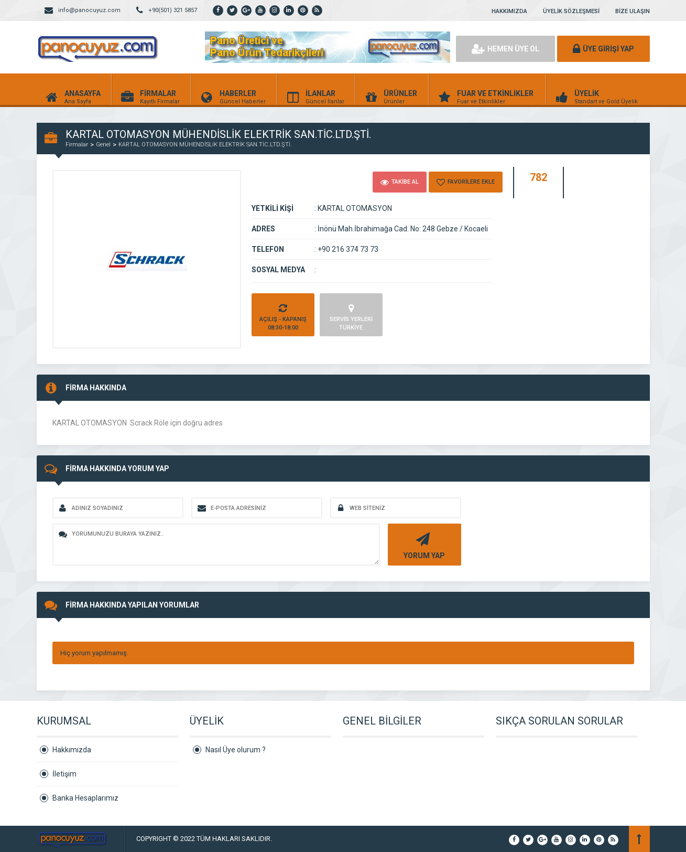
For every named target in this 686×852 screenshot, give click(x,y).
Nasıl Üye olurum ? (235, 750)
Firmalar (77, 144)
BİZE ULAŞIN (632, 11)
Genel (103, 144)
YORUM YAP (423, 545)
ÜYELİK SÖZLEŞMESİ (571, 11)
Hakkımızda (71, 750)
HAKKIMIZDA (509, 11)
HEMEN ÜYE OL (505, 49)
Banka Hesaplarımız (85, 798)
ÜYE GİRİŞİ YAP (603, 49)
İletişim (64, 774)
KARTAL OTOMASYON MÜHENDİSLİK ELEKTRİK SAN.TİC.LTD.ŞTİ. (205, 144)
